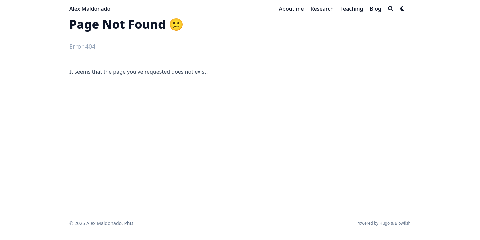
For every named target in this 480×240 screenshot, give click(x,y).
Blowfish (403, 223)
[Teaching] (351, 9)
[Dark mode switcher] (402, 8)
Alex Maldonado (89, 8)
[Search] (390, 8)
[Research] (322, 9)
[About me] (291, 9)
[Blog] (375, 9)
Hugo (384, 223)
